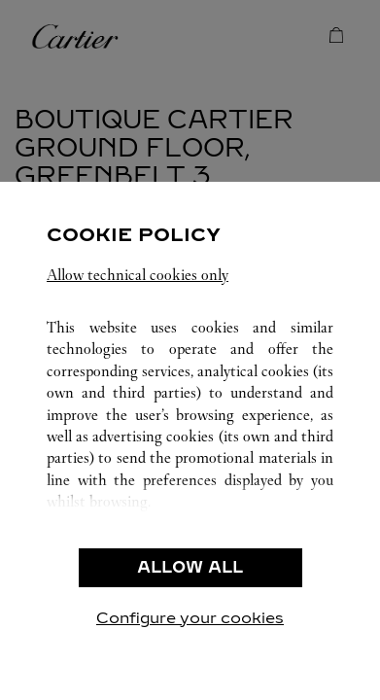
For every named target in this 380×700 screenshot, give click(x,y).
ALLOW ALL (190, 567)
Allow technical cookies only (137, 274)
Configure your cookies (190, 618)
